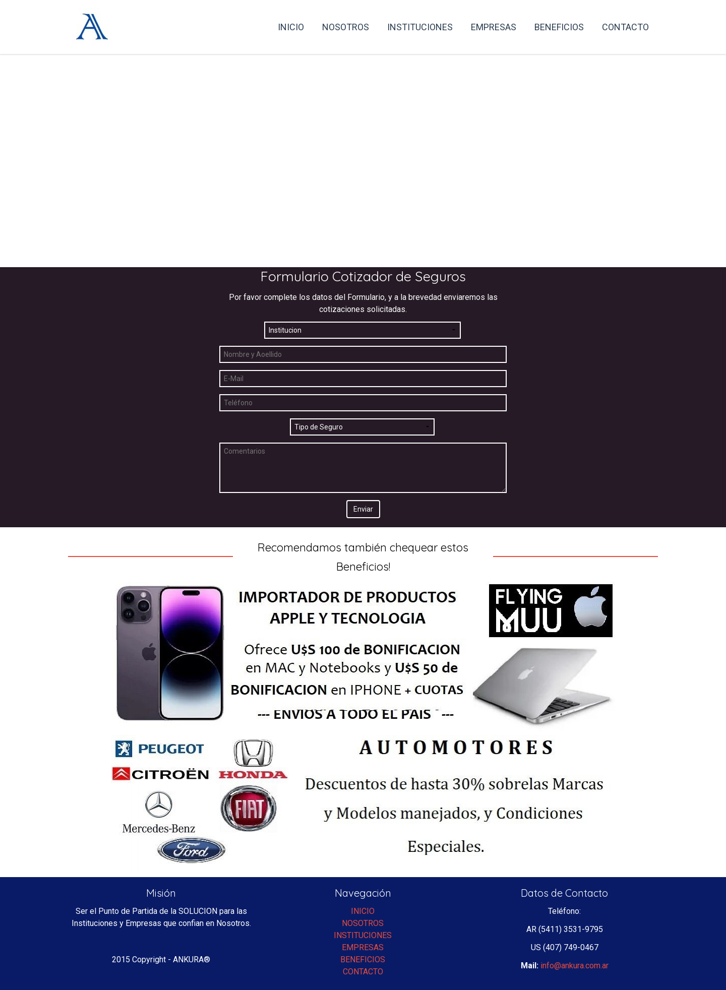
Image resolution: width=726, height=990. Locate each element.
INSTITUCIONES (363, 935)
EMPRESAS (363, 947)
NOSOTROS (363, 923)
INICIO (363, 911)
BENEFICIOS (362, 959)
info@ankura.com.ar (574, 965)
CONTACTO (363, 971)
